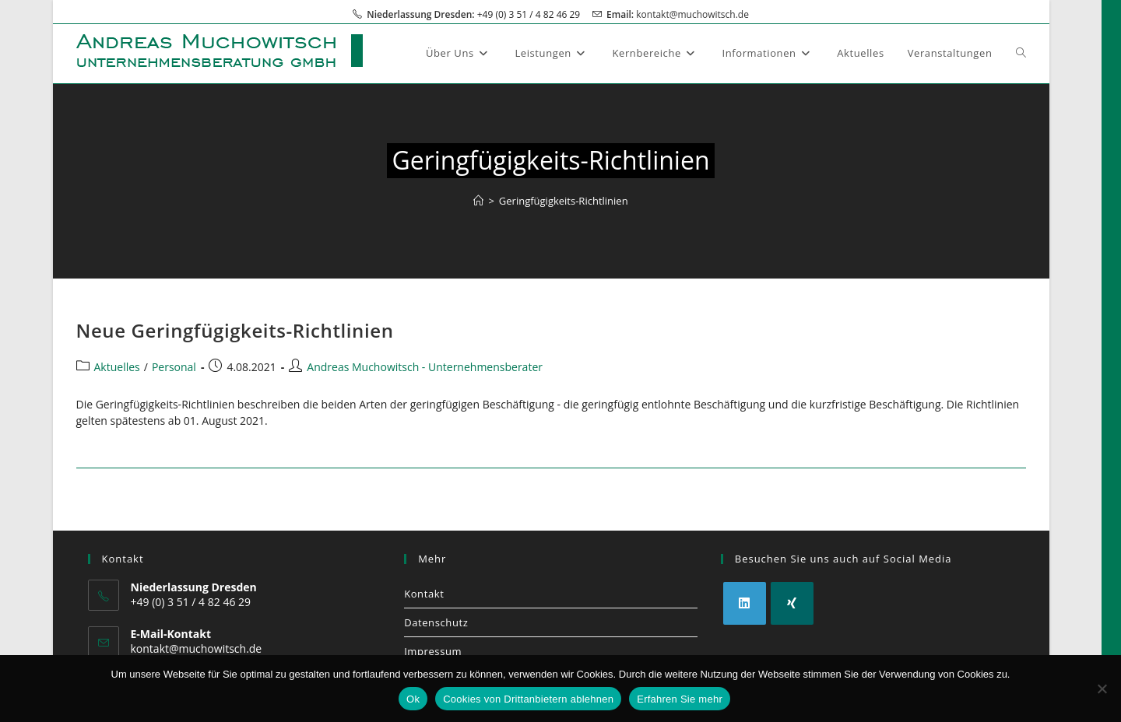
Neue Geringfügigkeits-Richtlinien (235, 330)
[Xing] (792, 603)
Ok (413, 699)
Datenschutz (436, 622)
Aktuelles (117, 366)
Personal (174, 366)
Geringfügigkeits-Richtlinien (563, 201)
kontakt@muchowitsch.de (692, 14)
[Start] (478, 201)
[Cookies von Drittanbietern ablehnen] (1101, 688)
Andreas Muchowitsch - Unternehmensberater (425, 366)
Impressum (433, 651)
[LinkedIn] (744, 603)
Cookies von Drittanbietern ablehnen (528, 699)
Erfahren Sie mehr (679, 699)
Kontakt (424, 594)
